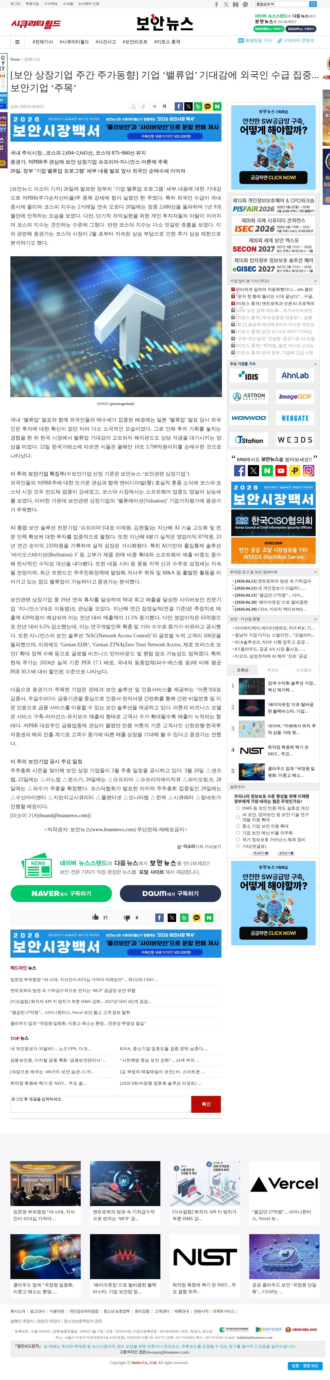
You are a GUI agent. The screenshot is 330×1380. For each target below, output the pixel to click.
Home (15, 59)
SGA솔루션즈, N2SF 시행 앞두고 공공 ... (272, 642)
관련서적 (201, 1311)
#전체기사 (43, 41)
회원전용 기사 (258, 40)
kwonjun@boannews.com (167, 1352)
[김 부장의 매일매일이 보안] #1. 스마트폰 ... (162, 1071)
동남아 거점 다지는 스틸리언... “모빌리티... (275, 635)
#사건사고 (106, 41)
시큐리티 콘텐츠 (299, 40)
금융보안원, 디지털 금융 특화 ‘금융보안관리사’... (58, 1060)
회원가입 (32, 4)
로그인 (15, 4)
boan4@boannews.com (63, 815)
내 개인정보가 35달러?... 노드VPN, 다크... (50, 1048)
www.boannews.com (113, 829)
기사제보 (51, 4)
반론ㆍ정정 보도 (305, 1366)
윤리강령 (142, 1311)
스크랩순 (304, 670)
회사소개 (17, 1311)
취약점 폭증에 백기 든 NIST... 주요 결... (48, 1083)
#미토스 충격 (167, 41)
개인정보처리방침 (83, 1311)
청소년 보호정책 (117, 1311)
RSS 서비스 (226, 1311)
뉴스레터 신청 (88, 4)
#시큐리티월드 (74, 41)
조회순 (243, 670)
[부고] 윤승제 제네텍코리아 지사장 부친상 (275, 324)
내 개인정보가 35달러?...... (270, 588)
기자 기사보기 (199, 846)
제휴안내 (181, 1311)
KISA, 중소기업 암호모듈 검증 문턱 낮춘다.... (164, 1048)
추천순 (273, 670)
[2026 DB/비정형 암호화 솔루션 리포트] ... (161, 1083)
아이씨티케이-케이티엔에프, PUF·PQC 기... (275, 628)
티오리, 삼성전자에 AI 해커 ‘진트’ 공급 (271, 656)
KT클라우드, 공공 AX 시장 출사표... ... (270, 649)
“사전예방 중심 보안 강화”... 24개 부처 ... (160, 1060)
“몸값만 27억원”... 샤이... (269, 595)
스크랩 (68, 4)
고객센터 (161, 1311)
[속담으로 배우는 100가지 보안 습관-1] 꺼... (52, 1071)
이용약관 (57, 1311)
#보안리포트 (135, 41)
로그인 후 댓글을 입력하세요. (101, 1104)
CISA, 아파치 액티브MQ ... (271, 609)
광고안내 (37, 1311)
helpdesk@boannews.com (254, 1338)
